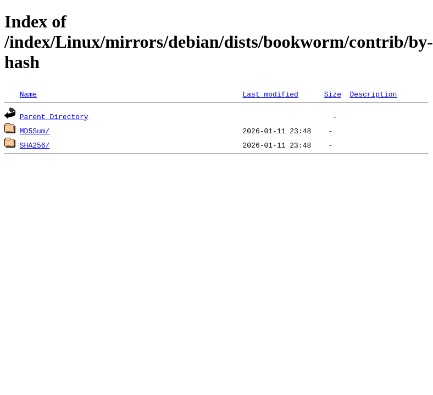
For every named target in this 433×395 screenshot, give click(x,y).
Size (332, 94)
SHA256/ (35, 145)
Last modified (270, 94)
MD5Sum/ (35, 131)
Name (28, 94)
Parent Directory (54, 116)
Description (373, 94)
